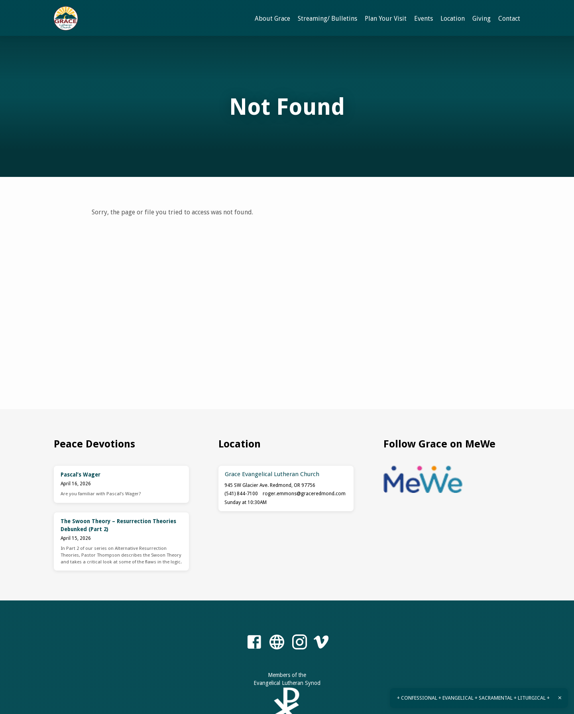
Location (452, 18)
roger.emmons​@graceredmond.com (304, 493)
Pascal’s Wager (80, 474)
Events (423, 18)
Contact (509, 18)
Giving (481, 18)
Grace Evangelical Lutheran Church (272, 474)
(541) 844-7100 (241, 493)
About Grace (272, 18)
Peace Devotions (94, 444)
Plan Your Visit (386, 18)
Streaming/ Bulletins (327, 18)
